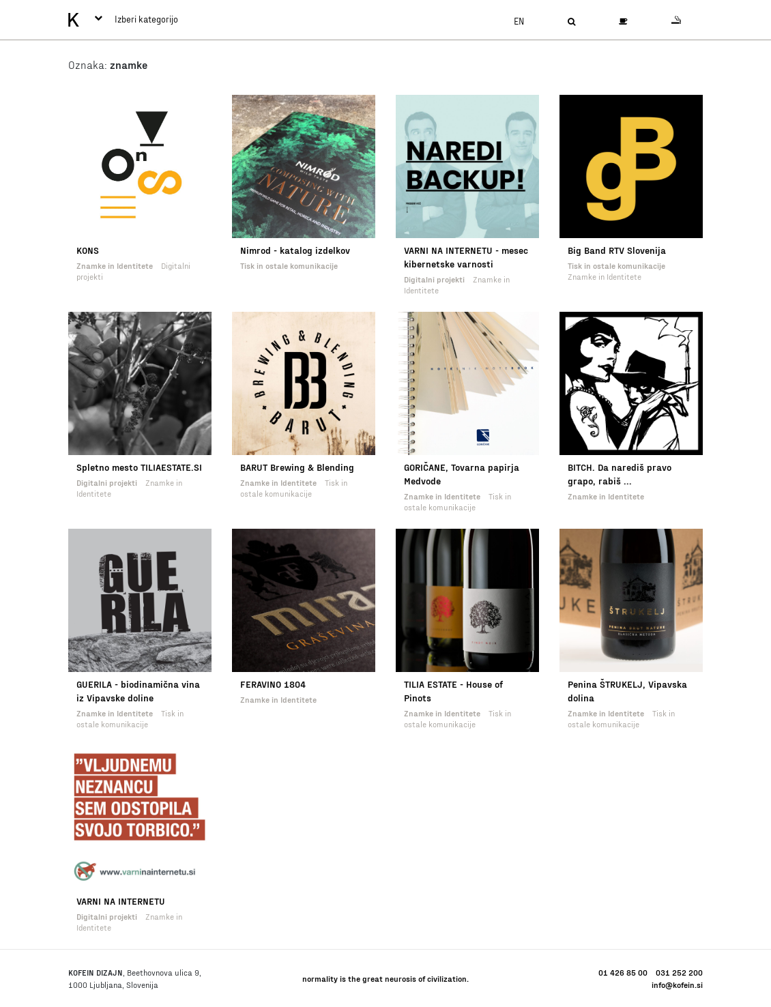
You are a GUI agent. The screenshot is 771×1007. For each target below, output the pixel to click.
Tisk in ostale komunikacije (289, 265)
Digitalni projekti (434, 279)
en (519, 21)
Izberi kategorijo (136, 19)
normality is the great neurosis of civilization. (385, 978)
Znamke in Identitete (114, 265)
